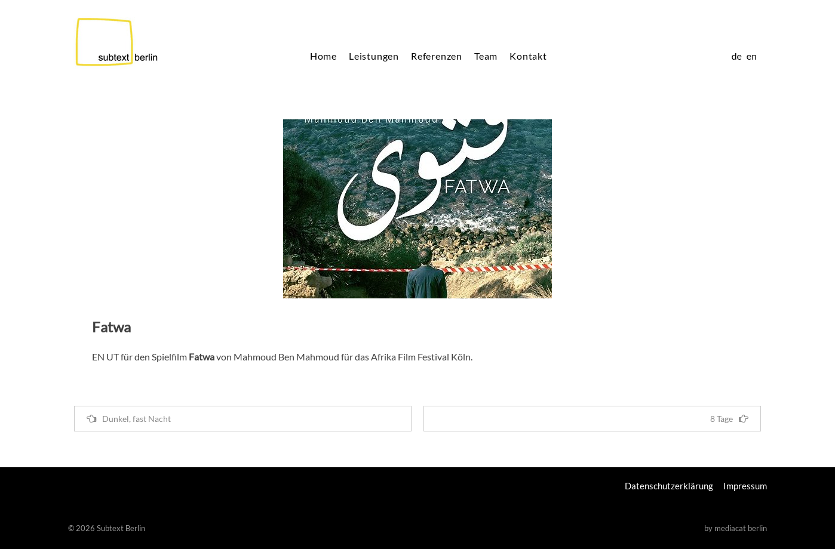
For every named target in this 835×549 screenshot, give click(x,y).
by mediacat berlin (735, 528)
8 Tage (729, 419)
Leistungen (374, 55)
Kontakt (528, 55)
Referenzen (436, 55)
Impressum (745, 485)
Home (323, 55)
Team (486, 55)
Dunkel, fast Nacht (129, 419)
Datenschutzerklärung (669, 485)
